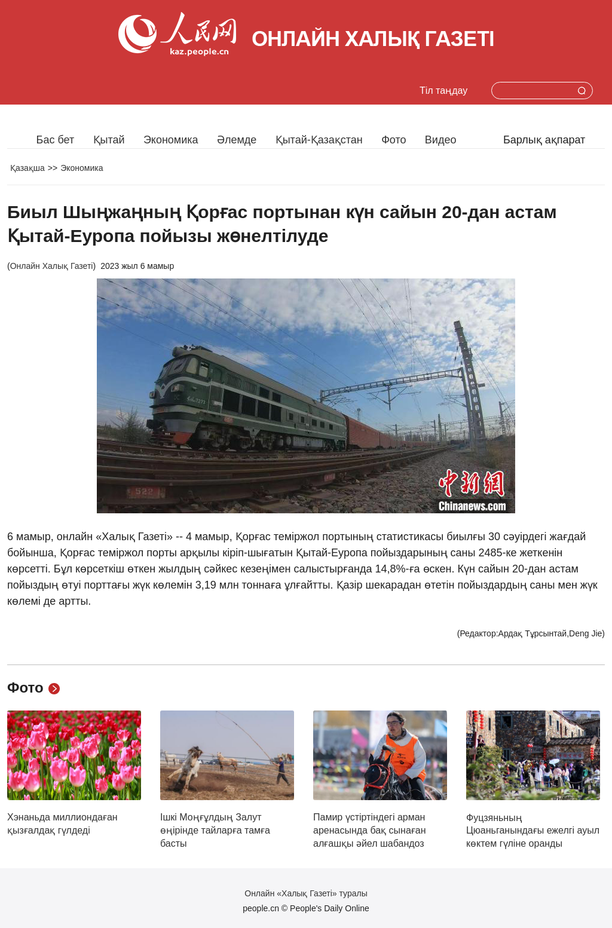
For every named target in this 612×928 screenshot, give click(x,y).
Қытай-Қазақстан (319, 140)
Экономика (170, 140)
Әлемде (236, 140)
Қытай (109, 140)
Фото (393, 140)
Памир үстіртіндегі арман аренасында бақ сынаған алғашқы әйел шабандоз (369, 830)
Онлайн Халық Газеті (51, 266)
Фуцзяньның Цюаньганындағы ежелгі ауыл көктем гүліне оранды (532, 831)
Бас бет (55, 140)
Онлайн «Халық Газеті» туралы (305, 893)
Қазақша (27, 168)
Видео (441, 140)
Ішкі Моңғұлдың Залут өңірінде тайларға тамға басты (215, 830)
